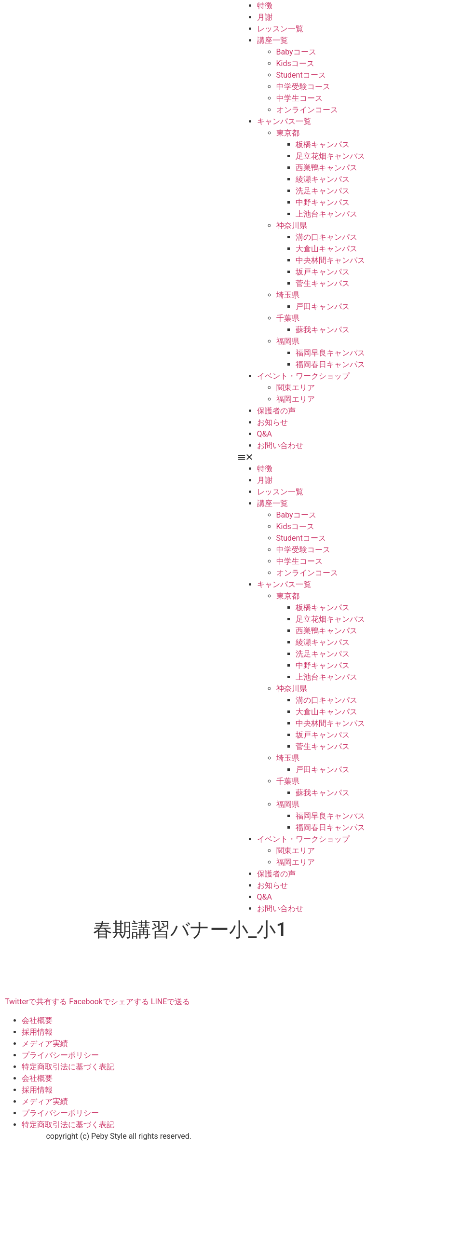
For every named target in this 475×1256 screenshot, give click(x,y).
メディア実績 (45, 1043)
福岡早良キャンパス (330, 352)
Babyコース (296, 51)
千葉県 (287, 318)
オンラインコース (307, 109)
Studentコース (301, 75)
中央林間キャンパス (330, 260)
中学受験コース (303, 86)
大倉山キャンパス (326, 248)
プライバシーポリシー (60, 1055)
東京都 (287, 132)
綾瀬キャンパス (323, 179)
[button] (356, 457)
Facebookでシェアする (109, 1001)
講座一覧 (272, 40)
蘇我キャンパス (323, 329)
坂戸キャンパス (323, 271)
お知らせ (272, 422)
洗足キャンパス (323, 190)
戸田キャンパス (323, 306)
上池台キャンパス (326, 213)
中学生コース (299, 98)
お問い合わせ (280, 445)
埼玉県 (287, 295)
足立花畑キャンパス (330, 156)
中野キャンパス (323, 202)
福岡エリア (295, 399)
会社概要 (37, 1020)
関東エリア (295, 387)
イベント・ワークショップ (303, 376)
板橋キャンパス (323, 144)
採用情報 (37, 1032)
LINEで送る (170, 1001)
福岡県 (287, 341)
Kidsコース (295, 63)
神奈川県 (291, 225)
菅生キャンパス (323, 283)
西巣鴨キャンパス (326, 167)
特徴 (264, 5)
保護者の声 (276, 410)
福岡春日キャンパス (330, 364)
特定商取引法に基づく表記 (68, 1066)
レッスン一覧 (280, 28)
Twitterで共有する (36, 1001)
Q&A (264, 433)
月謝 (264, 17)
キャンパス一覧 (284, 121)
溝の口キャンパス (326, 237)
